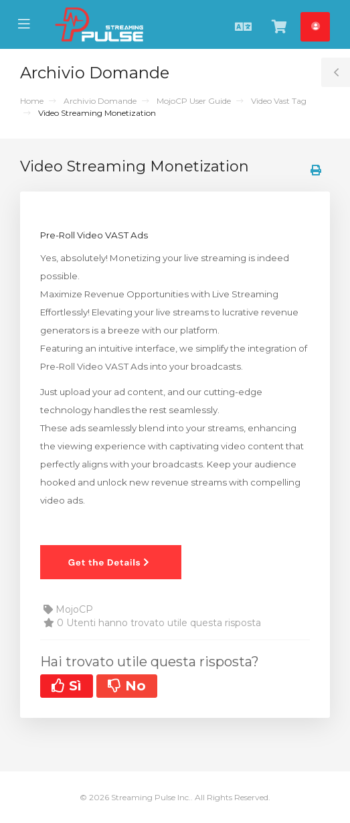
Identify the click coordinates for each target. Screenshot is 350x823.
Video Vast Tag (279, 101)
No (127, 686)
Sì (67, 686)
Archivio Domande (100, 101)
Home (31, 101)
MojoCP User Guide (194, 101)
